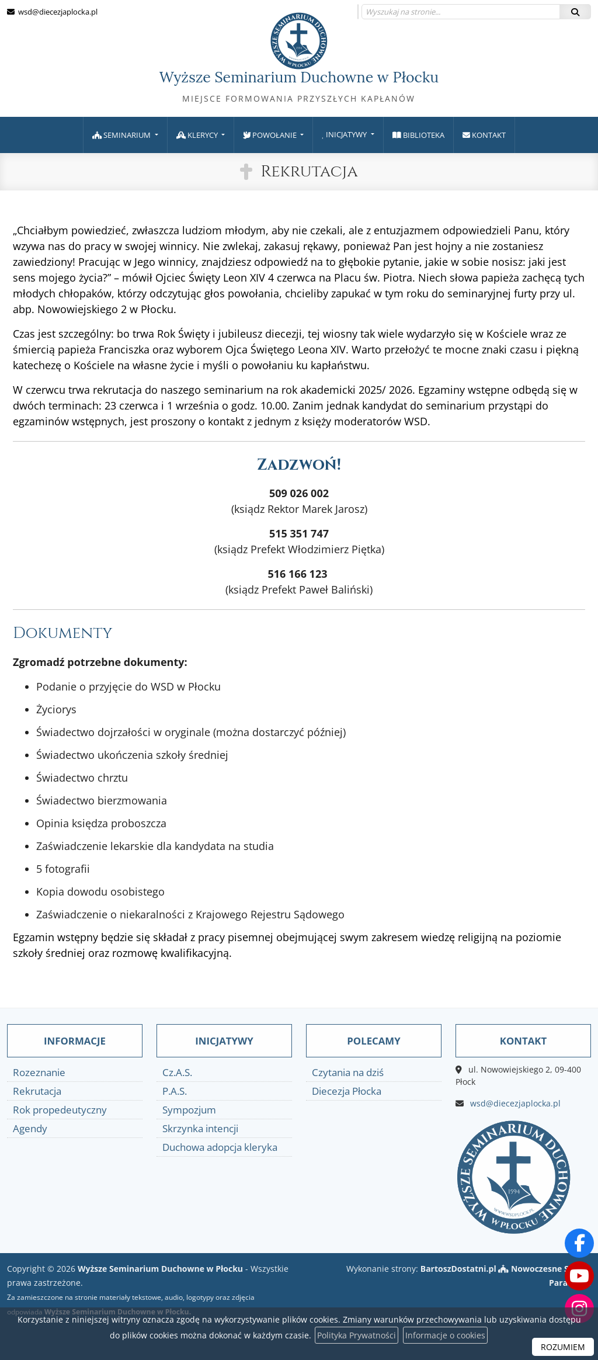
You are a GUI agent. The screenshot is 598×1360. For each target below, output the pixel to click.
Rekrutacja (309, 171)
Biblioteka (418, 135)
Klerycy (198, 135)
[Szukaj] (575, 11)
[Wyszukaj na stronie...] (460, 11)
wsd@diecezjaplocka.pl (57, 11)
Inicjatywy (345, 134)
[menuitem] (125, 135)
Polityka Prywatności (356, 1335)
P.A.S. (174, 1091)
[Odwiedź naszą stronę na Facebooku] (579, 1243)
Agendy (30, 1128)
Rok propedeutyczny (60, 1109)
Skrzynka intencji (200, 1128)
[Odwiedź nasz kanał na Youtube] (579, 1275)
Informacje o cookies (445, 1335)
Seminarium (122, 135)
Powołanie (270, 135)
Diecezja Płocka (346, 1091)
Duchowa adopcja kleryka (219, 1147)
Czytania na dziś (348, 1072)
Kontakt (484, 135)
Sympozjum (189, 1109)
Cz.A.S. (177, 1072)
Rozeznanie (39, 1072)
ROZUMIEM (563, 1346)
